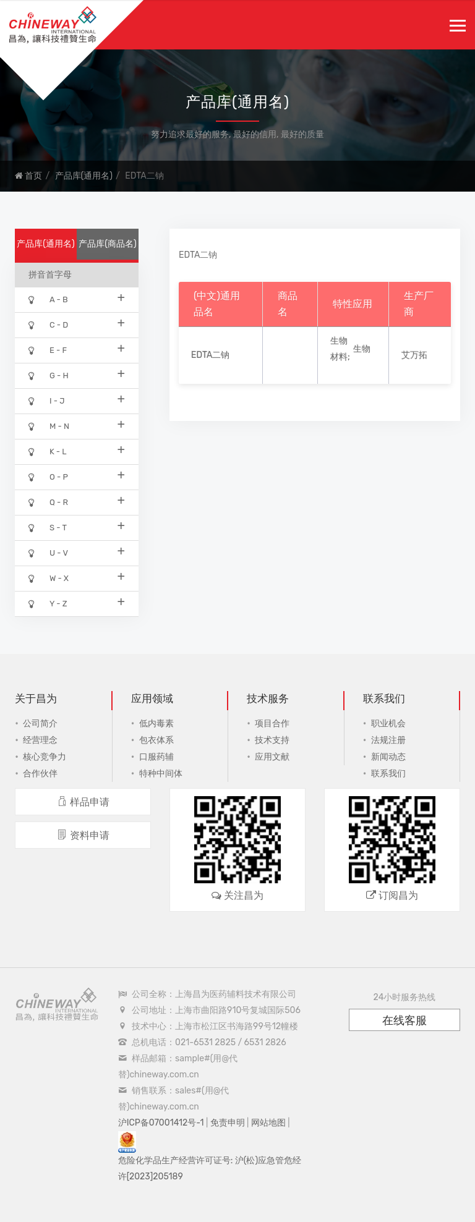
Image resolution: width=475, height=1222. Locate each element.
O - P (76, 476)
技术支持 (272, 740)
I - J (76, 400)
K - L (76, 451)
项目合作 (272, 723)
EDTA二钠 (210, 355)
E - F (76, 350)
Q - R (76, 502)
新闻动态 (388, 757)
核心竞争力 (44, 757)
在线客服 (404, 1020)
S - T (76, 527)
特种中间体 (160, 773)
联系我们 (388, 773)
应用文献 (272, 757)
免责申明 (227, 1123)
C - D (76, 324)
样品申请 (83, 802)
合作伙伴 (40, 773)
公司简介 (40, 723)
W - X (76, 578)
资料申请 (83, 835)
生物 (361, 349)
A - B (76, 299)
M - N (76, 426)
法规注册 (388, 740)
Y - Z (76, 603)
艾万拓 (414, 355)
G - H (76, 375)
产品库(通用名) (84, 176)
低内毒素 (156, 723)
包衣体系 (156, 740)
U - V (76, 552)
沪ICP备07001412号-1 (161, 1123)
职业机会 (388, 723)
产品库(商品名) (107, 244)
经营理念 (40, 740)
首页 (28, 176)
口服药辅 (156, 757)
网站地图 (268, 1123)
